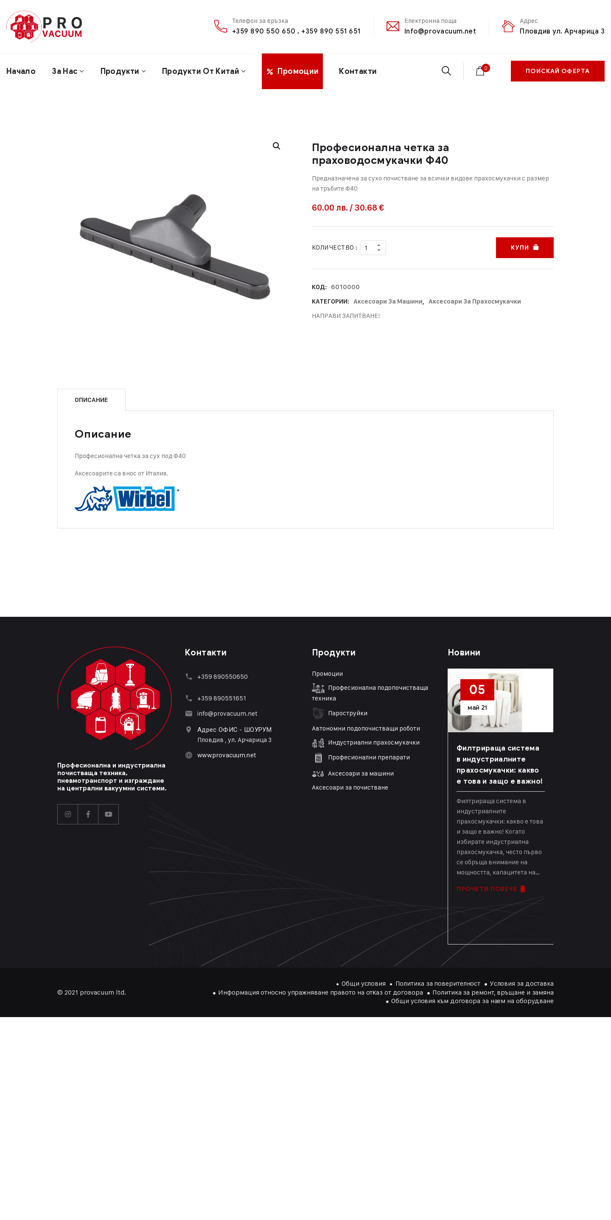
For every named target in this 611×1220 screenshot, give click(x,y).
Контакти (358, 71)
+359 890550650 (222, 676)
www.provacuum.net (226, 755)
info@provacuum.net (440, 31)
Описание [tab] (91, 400)
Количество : (334, 247)
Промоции (327, 673)
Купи (520, 247)
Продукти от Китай (200, 71)
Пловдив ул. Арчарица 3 (562, 31)
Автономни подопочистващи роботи (366, 728)
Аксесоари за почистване (350, 787)
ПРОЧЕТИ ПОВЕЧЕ (491, 889)
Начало (21, 71)
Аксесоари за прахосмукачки (475, 301)
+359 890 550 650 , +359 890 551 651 (296, 31)
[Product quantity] (373, 247)
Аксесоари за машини (388, 301)
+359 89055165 (220, 698)
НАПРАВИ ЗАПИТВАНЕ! (346, 316)
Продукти (120, 71)
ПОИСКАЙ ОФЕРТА (558, 71)
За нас (65, 71)
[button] (276, 146)
